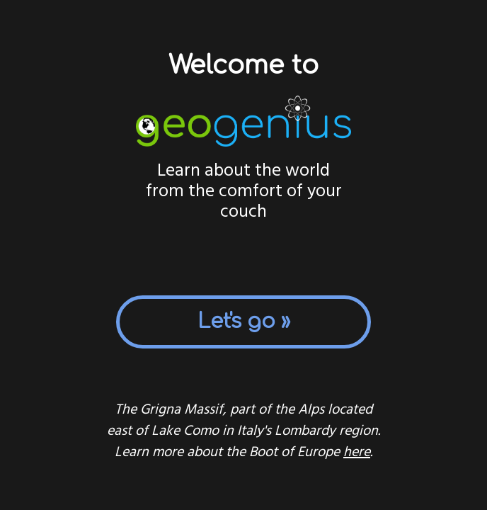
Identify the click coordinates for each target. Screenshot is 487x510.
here (356, 452)
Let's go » (243, 321)
